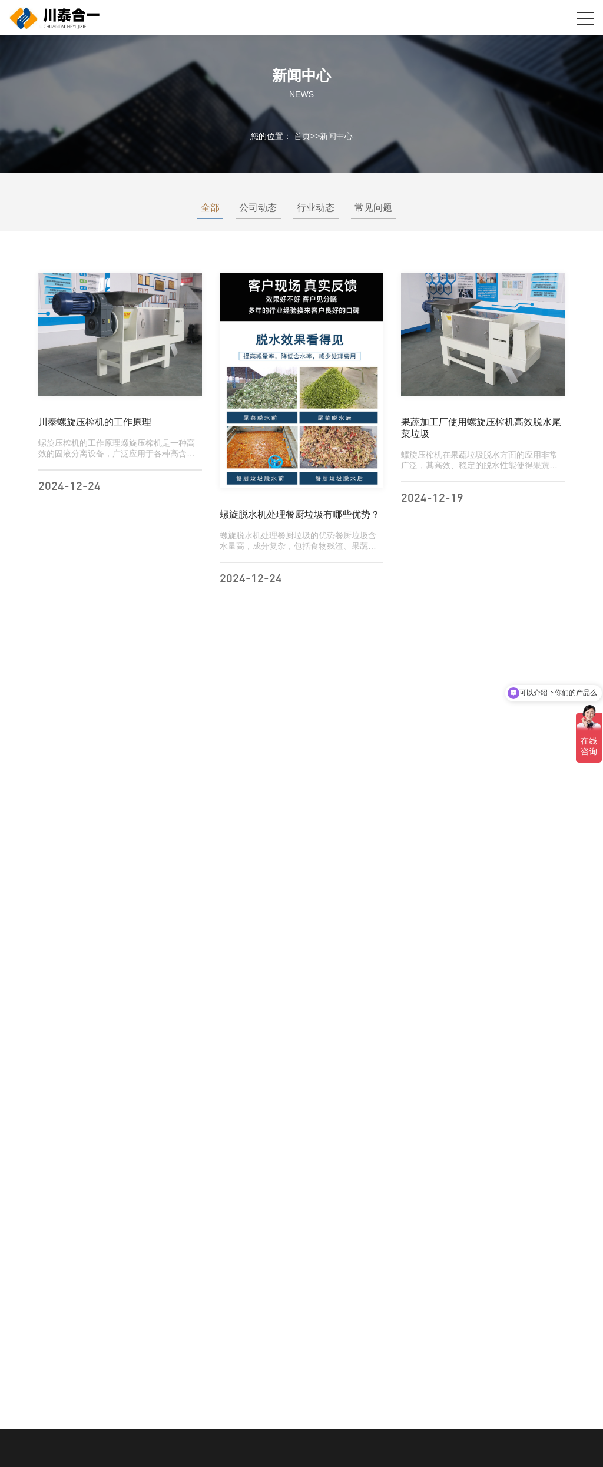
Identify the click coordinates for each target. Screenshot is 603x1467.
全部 (206, 208)
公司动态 (254, 208)
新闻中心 (336, 135)
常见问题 (370, 208)
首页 (302, 135)
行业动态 (312, 208)
